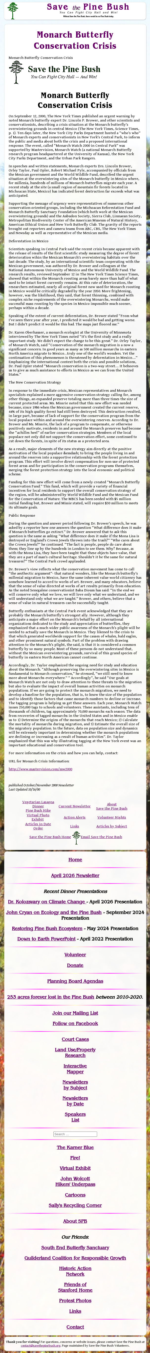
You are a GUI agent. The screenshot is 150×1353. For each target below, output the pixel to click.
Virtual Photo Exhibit (38, 817)
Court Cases (75, 1039)
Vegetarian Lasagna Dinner (38, 804)
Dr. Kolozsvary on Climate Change (47, 902)
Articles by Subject (111, 826)
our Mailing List (80, 1013)
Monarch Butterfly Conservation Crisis (75, 40)
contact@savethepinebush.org (41, 1346)
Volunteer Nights (111, 817)
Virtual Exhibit (75, 1168)
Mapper (75, 1072)
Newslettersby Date (75, 1101)
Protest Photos (75, 1301)
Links (74, 826)
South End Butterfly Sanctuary (75, 1248)
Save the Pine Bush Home (50, 837)
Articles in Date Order (38, 826)
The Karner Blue (75, 1147)
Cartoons (75, 1195)
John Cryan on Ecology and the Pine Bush (54, 912)
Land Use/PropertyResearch (75, 1052)
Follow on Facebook (75, 1023)
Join (57, 1013)
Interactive (75, 1066)
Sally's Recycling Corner (75, 1205)
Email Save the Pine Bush (101, 837)
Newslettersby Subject (75, 1085)
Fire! (75, 1158)
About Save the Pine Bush (111, 806)
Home (75, 860)
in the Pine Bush (65, 997)
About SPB (75, 1221)
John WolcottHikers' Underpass (75, 1181)
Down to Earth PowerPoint (46, 939)
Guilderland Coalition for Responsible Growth (75, 1258)
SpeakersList (75, 1117)
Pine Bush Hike (38, 810)
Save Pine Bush (88, 7)
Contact (75, 1327)
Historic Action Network (75, 1271)
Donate (75, 965)
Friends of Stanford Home (75, 1287)
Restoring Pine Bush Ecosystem (47, 928)
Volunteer (75, 955)
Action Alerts (75, 817)
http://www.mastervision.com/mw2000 (40, 769)
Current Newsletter (75, 806)
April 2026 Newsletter (75, 875)
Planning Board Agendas (75, 981)
